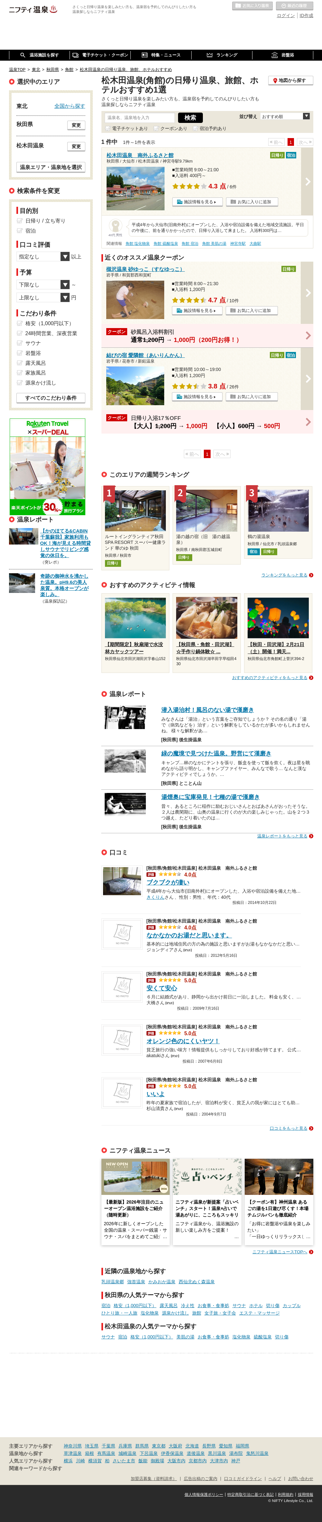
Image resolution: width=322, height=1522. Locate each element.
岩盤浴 (33, 353)
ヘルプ (275, 1479)
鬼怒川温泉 (257, 1453)
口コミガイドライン (243, 1479)
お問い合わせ (300, 1479)
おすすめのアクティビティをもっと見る (270, 677)
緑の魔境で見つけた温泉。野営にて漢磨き (216, 753)
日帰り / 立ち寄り (45, 221)
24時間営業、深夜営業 (51, 333)
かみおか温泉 (161, 1281)
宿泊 (105, 1305)
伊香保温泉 (172, 1453)
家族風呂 (35, 372)
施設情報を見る (198, 201)
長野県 (209, 1445)
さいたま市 (124, 1460)
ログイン (286, 15)
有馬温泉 (106, 1453)
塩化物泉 (150, 1313)
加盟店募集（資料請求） (154, 1479)
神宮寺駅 (238, 243)
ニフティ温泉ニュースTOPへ (279, 1251)
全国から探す (69, 106)
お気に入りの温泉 (252, 6)
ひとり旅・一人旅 (119, 1313)
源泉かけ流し (175, 1313)
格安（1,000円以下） (135, 1305)
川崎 (80, 1460)
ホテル (256, 1305)
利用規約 (285, 1494)
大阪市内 (176, 1460)
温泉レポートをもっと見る (282, 836)
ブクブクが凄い (168, 882)
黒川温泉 (217, 1453)
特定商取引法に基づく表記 (250, 1494)
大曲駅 (255, 243)
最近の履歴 (294, 6)
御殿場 (157, 1460)
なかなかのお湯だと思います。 (189, 935)
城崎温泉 (127, 1453)
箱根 (89, 1453)
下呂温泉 (149, 1453)
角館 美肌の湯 (214, 243)
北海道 (192, 1445)
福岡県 (242, 1445)
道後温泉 (196, 1453)
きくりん (156, 896)
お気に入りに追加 (254, 201)
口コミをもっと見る (289, 1128)
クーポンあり (173, 128)
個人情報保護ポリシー (204, 1494)
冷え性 (187, 1305)
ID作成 (306, 15)
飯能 (142, 1460)
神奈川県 (73, 1445)
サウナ (239, 1305)
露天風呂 (169, 1305)
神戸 (235, 1460)
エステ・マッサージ (259, 1313)
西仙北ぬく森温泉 (197, 1281)
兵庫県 (125, 1445)
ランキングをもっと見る (284, 575)
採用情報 (305, 1494)
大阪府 (175, 1445)
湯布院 (236, 1453)
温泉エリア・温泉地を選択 (51, 167)
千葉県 (108, 1445)
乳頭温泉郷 (112, 1281)
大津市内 (219, 1460)
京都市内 (198, 1460)
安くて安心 (162, 988)
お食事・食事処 (213, 1305)
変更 (76, 125)
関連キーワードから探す (35, 1468)
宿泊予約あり (213, 128)
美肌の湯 (185, 1336)
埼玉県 (92, 1445)
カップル (292, 1305)
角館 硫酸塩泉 (166, 243)
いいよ (156, 1094)
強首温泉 (136, 1281)
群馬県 (142, 1445)
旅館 (196, 1313)
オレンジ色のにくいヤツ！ (183, 1041)
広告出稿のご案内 (200, 1479)
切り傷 (272, 1305)
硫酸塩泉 (263, 1336)
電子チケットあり (130, 128)
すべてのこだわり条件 (51, 398)
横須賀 (95, 1460)
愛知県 (225, 1445)
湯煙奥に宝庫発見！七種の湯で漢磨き (210, 797)
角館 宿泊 (190, 243)
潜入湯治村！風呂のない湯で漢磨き (207, 710)
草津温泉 (73, 1453)
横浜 (68, 1460)
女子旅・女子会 (220, 1313)
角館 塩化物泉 (138, 243)
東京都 (159, 1445)
